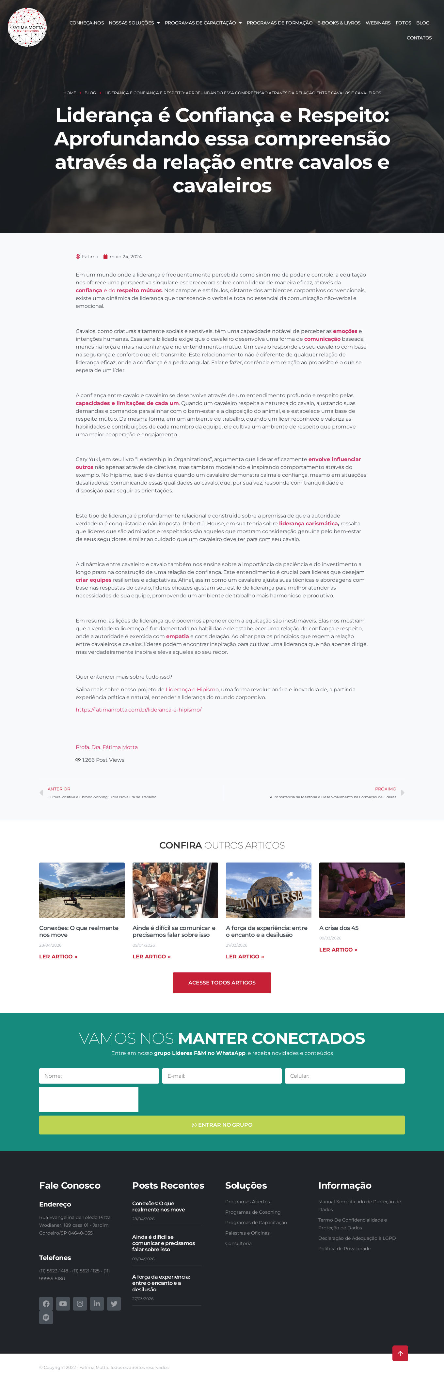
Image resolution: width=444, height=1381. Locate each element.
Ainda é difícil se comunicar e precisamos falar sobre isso (174, 931)
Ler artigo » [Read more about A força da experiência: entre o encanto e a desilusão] (245, 956)
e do (119, 290)
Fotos (403, 23)
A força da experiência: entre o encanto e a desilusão (267, 931)
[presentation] (88, 1099)
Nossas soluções (134, 22)
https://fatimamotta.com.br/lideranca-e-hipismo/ (138, 710)
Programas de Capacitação (203, 22)
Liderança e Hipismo (192, 689)
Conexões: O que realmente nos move (79, 931)
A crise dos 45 (338, 928)
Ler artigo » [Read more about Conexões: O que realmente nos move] (58, 956)
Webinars (378, 23)
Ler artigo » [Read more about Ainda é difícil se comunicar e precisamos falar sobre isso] (152, 956)
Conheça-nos (87, 23)
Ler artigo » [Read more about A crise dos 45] (338, 950)
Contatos (419, 38)
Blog (422, 23)
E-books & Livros (339, 23)
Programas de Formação (280, 23)
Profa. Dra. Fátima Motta (107, 747)
